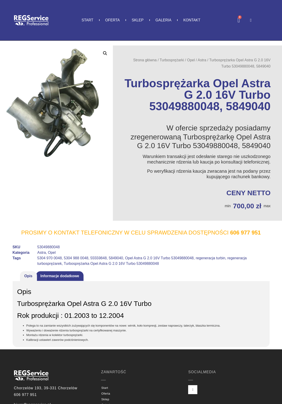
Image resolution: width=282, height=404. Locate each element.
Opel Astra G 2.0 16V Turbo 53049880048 (159, 258)
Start (87, 20)
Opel (191, 60)
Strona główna (144, 60)
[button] (105, 53)
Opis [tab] (28, 276)
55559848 (98, 258)
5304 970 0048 (49, 258)
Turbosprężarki (172, 60)
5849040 (116, 258)
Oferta (112, 20)
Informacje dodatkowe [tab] (59, 276)
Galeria (163, 20)
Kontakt (191, 20)
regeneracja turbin (210, 258)
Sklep (138, 20)
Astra (202, 60)
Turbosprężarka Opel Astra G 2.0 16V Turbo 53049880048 (111, 264)
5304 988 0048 (76, 258)
